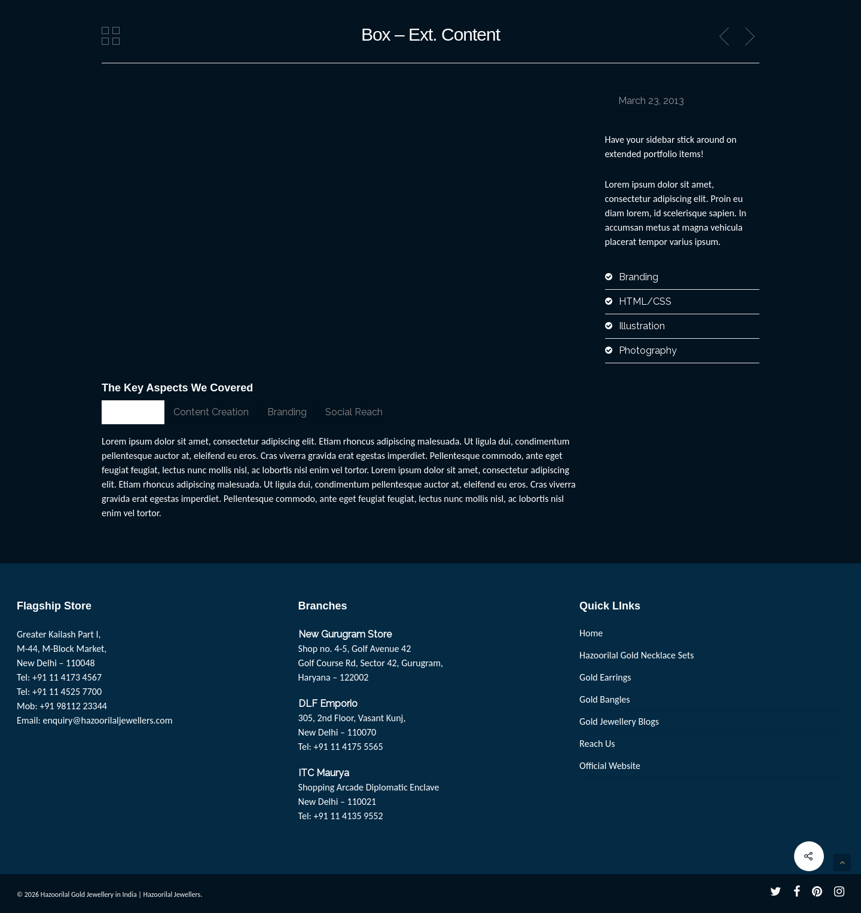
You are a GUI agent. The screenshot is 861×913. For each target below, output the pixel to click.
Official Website (609, 765)
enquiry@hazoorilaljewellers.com (108, 720)
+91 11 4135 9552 (348, 816)
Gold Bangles (604, 699)
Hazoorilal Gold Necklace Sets (636, 655)
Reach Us (597, 743)
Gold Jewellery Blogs (619, 721)
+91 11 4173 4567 (67, 677)
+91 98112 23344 (73, 706)
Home (591, 633)
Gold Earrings (605, 677)
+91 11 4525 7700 (67, 691)
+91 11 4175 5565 (348, 746)
